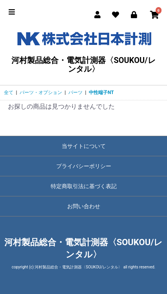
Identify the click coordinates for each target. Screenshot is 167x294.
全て (8, 92)
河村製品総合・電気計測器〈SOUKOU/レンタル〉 (83, 50)
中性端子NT (101, 92)
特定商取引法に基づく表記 (84, 186)
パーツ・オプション (41, 92)
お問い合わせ (83, 206)
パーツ (75, 92)
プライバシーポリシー (83, 166)
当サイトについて (84, 146)
